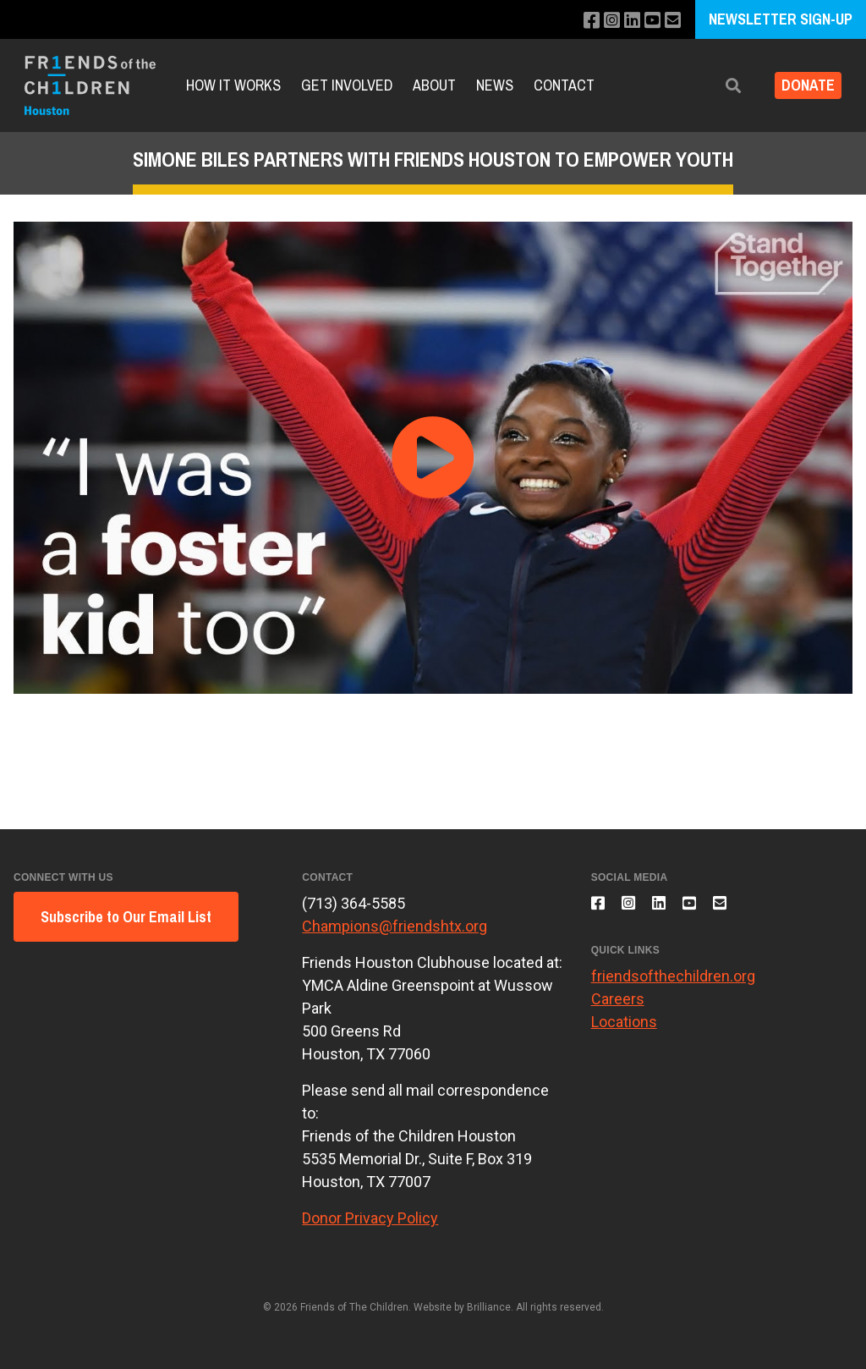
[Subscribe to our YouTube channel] (648, 21)
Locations (624, 1031)
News (494, 85)
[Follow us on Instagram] (603, 21)
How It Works (233, 85)
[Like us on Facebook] (580, 21)
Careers (617, 1008)
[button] (719, 85)
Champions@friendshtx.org (394, 926)
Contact (564, 85)
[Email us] (671, 21)
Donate (801, 85)
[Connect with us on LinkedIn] (625, 21)
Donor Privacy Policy (370, 1218)
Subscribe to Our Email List (126, 916)
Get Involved (346, 85)
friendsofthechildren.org (673, 985)
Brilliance (489, 1307)
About (434, 85)
